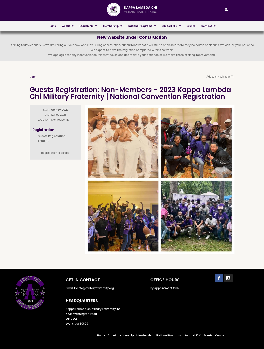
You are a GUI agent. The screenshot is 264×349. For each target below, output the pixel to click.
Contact (221, 335)
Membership (144, 335)
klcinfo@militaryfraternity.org (94, 288)
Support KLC (192, 335)
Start (46, 110)
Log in (226, 9)
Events (208, 335)
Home (101, 335)
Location (43, 120)
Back (33, 77)
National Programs (169, 335)
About (112, 335)
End (47, 115)
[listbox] (220, 76)
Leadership (126, 335)
